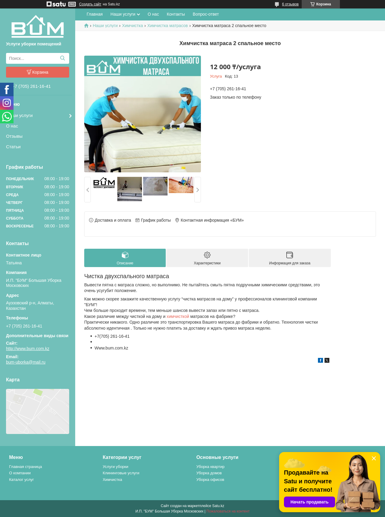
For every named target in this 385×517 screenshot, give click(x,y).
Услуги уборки (115, 466)
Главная (95, 14)
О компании (20, 473)
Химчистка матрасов (167, 25)
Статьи (13, 146)
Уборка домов (209, 473)
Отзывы (14, 136)
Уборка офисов (210, 479)
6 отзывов (290, 4)
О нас (12, 125)
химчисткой (178, 316)
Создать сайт (90, 4)
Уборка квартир (210, 466)
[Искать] (62, 58)
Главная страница (25, 466)
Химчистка (132, 25)
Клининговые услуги (121, 473)
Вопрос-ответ (206, 14)
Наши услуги (19, 115)
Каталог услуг (21, 479)
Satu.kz (218, 506)
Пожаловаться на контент (227, 511)
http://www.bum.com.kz (27, 348)
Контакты (176, 14)
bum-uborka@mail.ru (25, 362)
